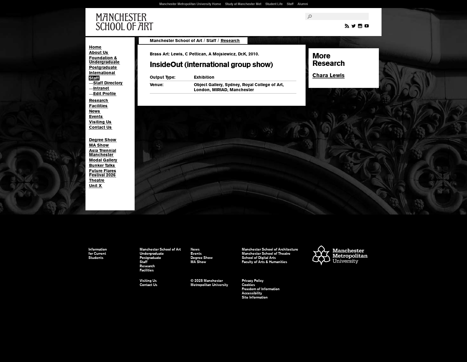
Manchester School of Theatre (266, 253)
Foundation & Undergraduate (104, 59)
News (94, 111)
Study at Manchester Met (243, 4)
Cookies (248, 285)
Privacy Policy (253, 281)
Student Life (274, 4)
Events (96, 116)
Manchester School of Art (126, 22)
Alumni (303, 4)
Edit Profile (104, 93)
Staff (290, 4)
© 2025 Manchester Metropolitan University (209, 283)
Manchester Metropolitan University (340, 256)
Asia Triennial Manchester (102, 152)
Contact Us (100, 127)
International (102, 72)
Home (95, 47)
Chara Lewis (328, 75)
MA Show (99, 145)
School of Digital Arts (259, 258)
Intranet (101, 88)
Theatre (96, 180)
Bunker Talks (102, 165)
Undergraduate (152, 253)
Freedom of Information (261, 289)
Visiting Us (100, 121)
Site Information (255, 297)
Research (98, 100)
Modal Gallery (103, 160)
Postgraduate (103, 67)
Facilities (98, 105)
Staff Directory (107, 82)
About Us (98, 52)
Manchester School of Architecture (270, 249)
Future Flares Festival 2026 (102, 172)
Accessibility (252, 293)
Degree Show (102, 139)
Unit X (95, 185)
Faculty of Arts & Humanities (264, 262)
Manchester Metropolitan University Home (190, 4)
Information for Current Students (97, 253)
